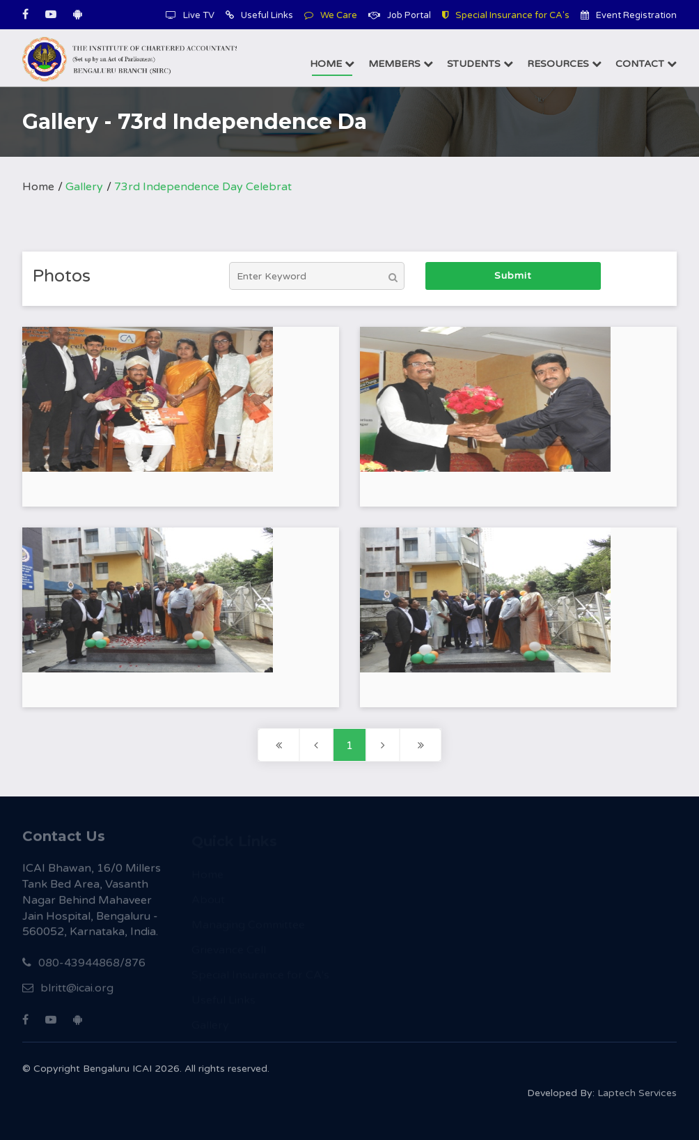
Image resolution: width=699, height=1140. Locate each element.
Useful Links (259, 15)
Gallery (84, 187)
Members (400, 64)
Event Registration (629, 15)
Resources (564, 64)
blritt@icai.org (67, 992)
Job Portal (399, 15)
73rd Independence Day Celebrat (203, 187)
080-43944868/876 (84, 967)
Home (332, 64)
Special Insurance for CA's (506, 15)
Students (480, 64)
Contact (646, 64)
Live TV (190, 15)
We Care (330, 15)
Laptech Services (637, 1096)
